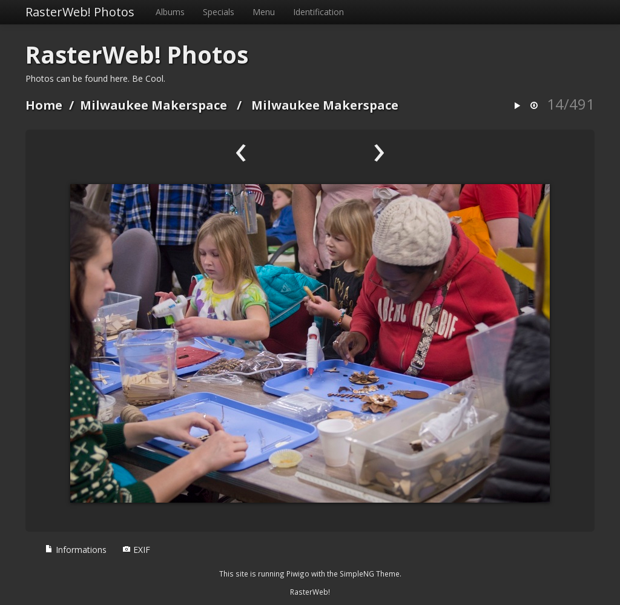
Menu (263, 12)
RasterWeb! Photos (79, 12)
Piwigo (297, 573)
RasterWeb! (310, 592)
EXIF (136, 549)
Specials (218, 12)
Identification (318, 12)
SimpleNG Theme (370, 573)
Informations (76, 549)
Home (43, 105)
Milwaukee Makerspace (153, 105)
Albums (170, 12)
